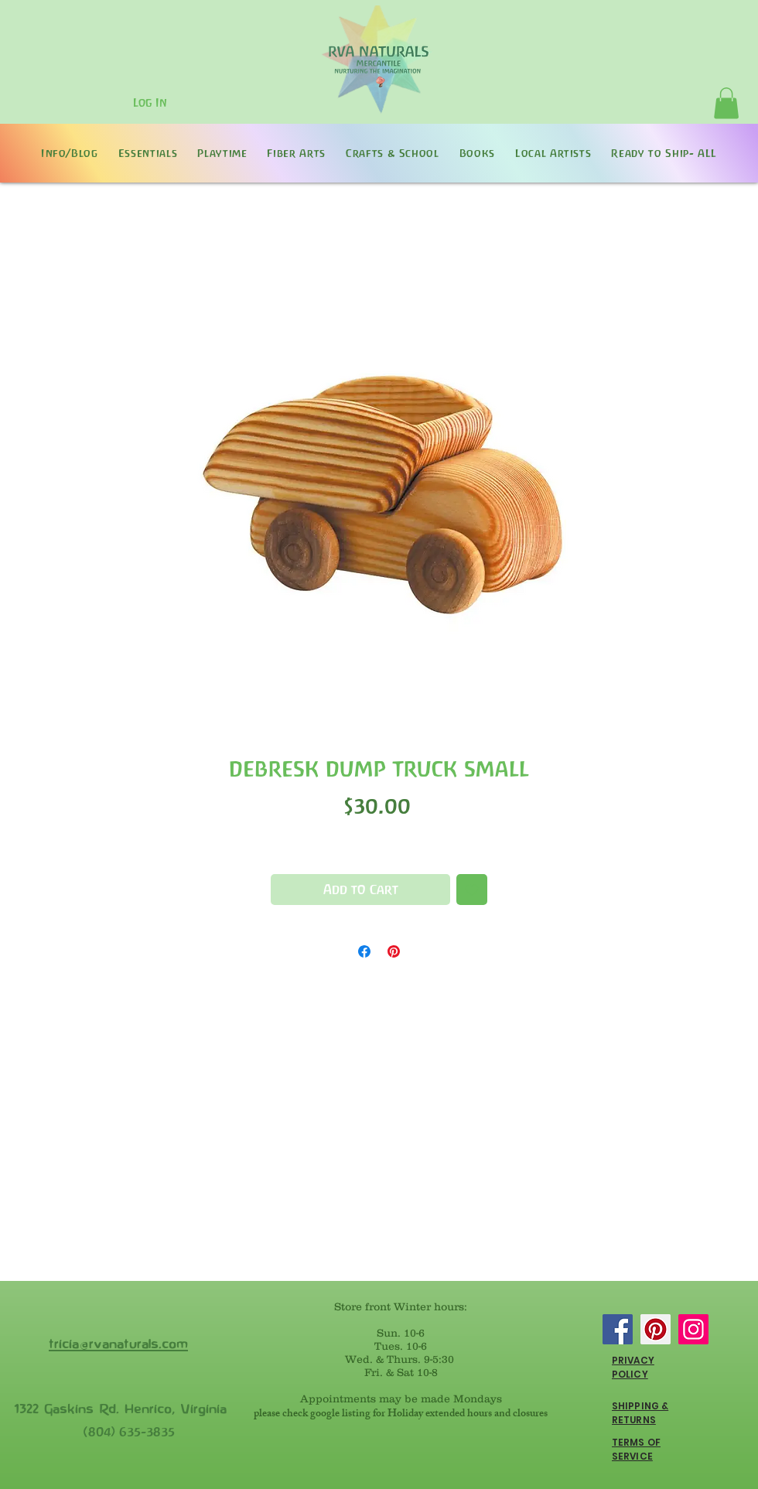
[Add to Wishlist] (471, 889)
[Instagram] (693, 1329)
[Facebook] (618, 1329)
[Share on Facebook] (364, 951)
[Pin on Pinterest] (393, 951)
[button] (726, 103)
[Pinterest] (655, 1329)
